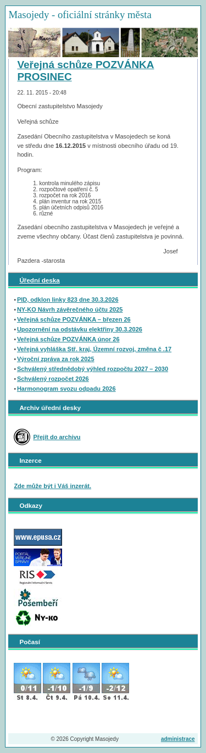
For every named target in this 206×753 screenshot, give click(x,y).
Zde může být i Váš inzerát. (52, 486)
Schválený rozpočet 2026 (53, 378)
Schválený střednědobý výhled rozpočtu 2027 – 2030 (92, 369)
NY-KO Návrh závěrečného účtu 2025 (70, 309)
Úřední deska (39, 280)
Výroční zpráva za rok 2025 (55, 359)
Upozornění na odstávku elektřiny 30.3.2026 (79, 329)
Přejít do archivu (56, 437)
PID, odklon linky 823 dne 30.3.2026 (68, 299)
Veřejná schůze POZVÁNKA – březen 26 (74, 319)
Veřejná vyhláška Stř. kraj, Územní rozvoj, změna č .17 (94, 349)
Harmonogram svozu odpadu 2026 (66, 388)
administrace (178, 739)
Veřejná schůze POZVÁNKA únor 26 (68, 339)
